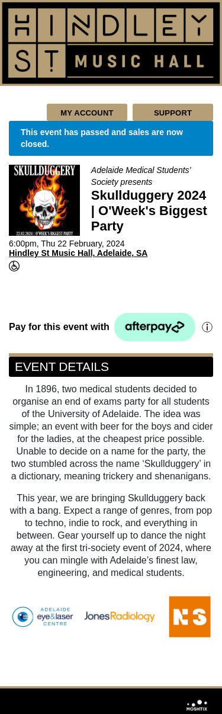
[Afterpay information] (206, 327)
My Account (86, 112)
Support (173, 112)
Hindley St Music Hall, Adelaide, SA (78, 253)
